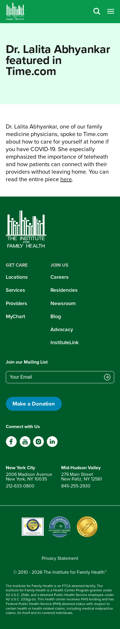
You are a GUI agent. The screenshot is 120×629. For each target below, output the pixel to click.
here (66, 179)
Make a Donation (33, 403)
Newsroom (62, 303)
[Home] (15, 11)
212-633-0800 (20, 486)
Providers (16, 303)
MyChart (15, 316)
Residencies (64, 290)
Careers (59, 277)
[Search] (96, 12)
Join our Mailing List (27, 362)
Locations (17, 277)
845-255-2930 (75, 486)
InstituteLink (64, 342)
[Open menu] (110, 12)
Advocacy (61, 329)
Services (15, 290)
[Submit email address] (107, 378)
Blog (55, 316)
